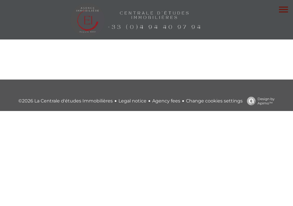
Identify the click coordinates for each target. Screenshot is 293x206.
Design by (259, 101)
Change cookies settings (214, 101)
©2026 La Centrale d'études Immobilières (65, 101)
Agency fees (166, 101)
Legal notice (132, 101)
